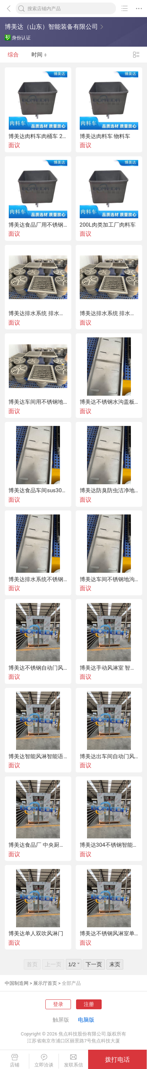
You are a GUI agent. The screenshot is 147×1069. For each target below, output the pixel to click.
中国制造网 (17, 983)
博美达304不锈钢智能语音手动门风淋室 (109, 845)
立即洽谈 (43, 1061)
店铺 (14, 1061)
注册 (89, 1004)
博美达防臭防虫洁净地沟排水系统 (109, 490)
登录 (58, 1004)
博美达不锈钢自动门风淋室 (37, 668)
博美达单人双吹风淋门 (35, 933)
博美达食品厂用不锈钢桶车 (37, 225)
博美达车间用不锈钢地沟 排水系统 (37, 402)
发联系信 (73, 1061)
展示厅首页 (45, 983)
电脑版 (86, 1020)
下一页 (94, 964)
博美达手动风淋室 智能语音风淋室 (109, 668)
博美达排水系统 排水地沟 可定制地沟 (37, 313)
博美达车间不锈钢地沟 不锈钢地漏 (109, 579)
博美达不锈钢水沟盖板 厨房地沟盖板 (109, 402)
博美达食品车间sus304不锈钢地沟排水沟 (37, 490)
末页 (114, 964)
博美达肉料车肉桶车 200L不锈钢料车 (37, 136)
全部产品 (71, 983)
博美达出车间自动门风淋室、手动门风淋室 (109, 756)
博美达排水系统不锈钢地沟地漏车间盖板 (37, 579)
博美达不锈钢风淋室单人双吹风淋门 (109, 933)
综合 (13, 54)
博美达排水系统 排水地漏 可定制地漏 (109, 313)
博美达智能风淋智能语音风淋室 (37, 756)
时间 (39, 54)
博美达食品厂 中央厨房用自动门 (37, 845)
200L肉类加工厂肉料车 (108, 225)
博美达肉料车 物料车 (105, 136)
